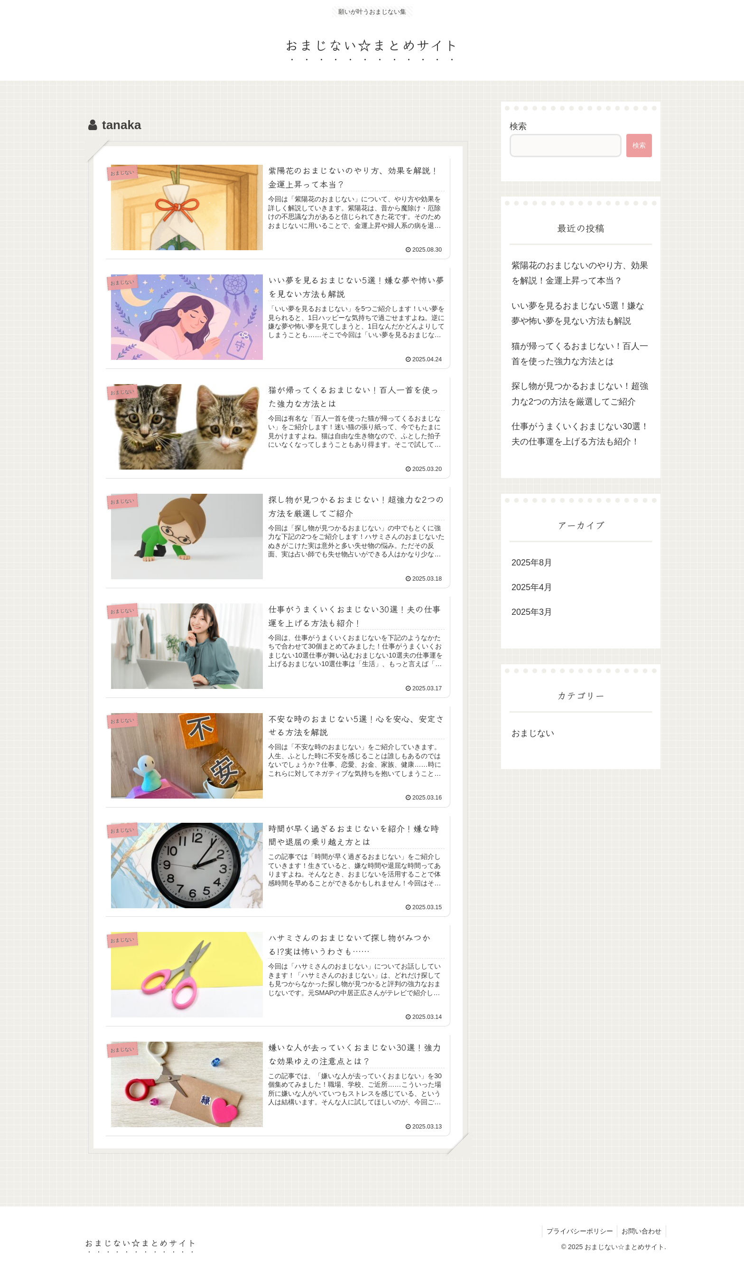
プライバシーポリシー (578, 1231)
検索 (518, 126)
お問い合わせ (641, 1231)
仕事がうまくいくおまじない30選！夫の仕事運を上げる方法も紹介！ (580, 434)
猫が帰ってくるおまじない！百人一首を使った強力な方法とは (580, 353)
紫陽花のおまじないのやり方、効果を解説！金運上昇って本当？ (580, 273)
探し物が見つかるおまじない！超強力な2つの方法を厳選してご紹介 (580, 393)
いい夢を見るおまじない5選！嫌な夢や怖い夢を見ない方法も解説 (578, 313)
